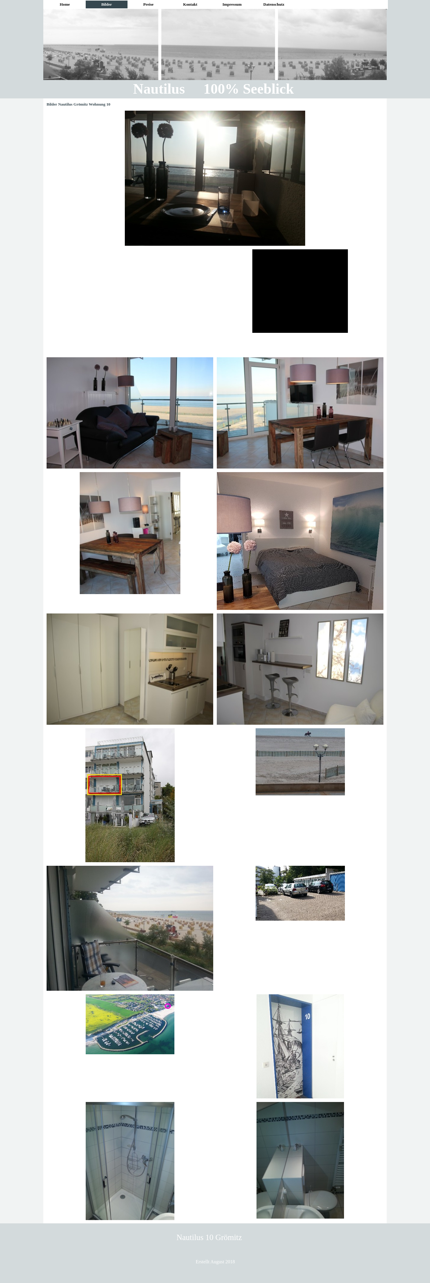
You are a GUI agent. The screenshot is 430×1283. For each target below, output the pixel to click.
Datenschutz (273, 4)
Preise (148, 4)
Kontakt (190, 4)
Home (65, 4)
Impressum (232, 4)
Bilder (106, 4)
